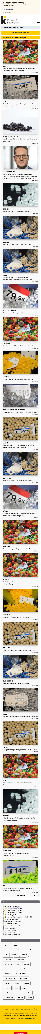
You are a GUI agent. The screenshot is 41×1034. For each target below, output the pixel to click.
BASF (6, 955)
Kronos (17, 983)
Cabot (14, 955)
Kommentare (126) (11, 930)
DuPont (26, 964)
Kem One (7, 983)
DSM (18, 964)
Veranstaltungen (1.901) (12, 926)
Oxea (16, 988)
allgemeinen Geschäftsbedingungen (24, 1018)
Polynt (24, 988)
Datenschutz (25, 1009)
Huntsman (8, 974)
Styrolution (27, 993)
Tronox (29, 997)
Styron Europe (9, 997)
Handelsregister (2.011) (13, 913)
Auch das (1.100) (10, 928)
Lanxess (7, 988)
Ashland (31, 950)
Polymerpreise (8, 38)
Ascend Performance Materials (14, 950)
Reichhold (8, 993)
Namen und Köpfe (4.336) (13, 921)
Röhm (17, 993)
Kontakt (6, 1009)
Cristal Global (20, 959)
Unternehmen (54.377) (13, 910)
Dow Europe (8, 964)
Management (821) (12, 919)
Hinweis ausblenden (7, 12)
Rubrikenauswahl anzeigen (20, 32)
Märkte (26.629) (11, 915)
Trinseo (20, 997)
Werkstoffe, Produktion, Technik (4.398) (19, 917)
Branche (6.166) (11, 924)
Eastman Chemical (10, 969)
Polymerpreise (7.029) (13, 908)
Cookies (34, 1009)
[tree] (20, 921)
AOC (6, 945)
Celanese (24, 955)
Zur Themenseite (8, 9)
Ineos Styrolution (10, 978)
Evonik (23, 969)
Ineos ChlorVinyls (21, 974)
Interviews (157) (10, 932)
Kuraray (26, 983)
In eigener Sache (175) (12, 935)
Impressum (15, 1009)
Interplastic (23, 978)
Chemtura (8, 959)
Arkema (14, 945)
